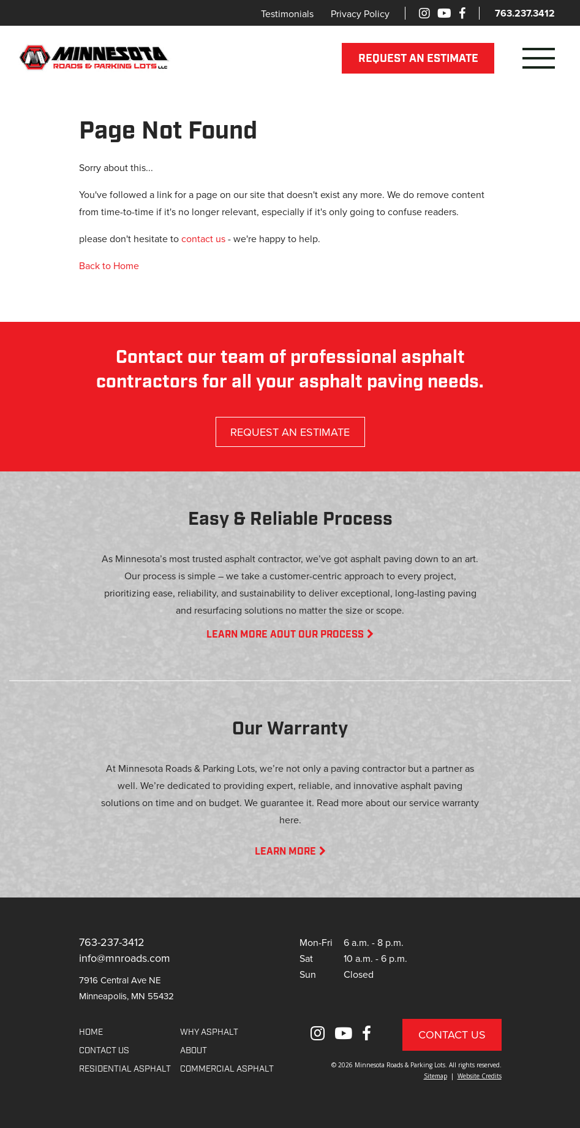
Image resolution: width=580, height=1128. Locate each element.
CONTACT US (104, 1051)
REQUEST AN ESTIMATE (418, 59)
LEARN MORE (290, 852)
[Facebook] (462, 13)
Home (91, 1032)
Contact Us (452, 1034)
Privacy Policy (360, 13)
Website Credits (480, 1076)
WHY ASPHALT (209, 1032)
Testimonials (287, 13)
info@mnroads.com (124, 958)
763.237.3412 (525, 13)
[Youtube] (444, 13)
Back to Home (109, 265)
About (193, 1051)
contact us (203, 238)
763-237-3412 (112, 942)
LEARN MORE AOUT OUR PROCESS (290, 635)
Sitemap (435, 1076)
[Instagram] (424, 13)
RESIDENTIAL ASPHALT (125, 1069)
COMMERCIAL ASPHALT (227, 1069)
